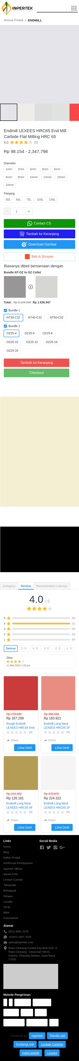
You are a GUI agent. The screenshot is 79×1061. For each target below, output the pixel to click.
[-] (41, 847)
